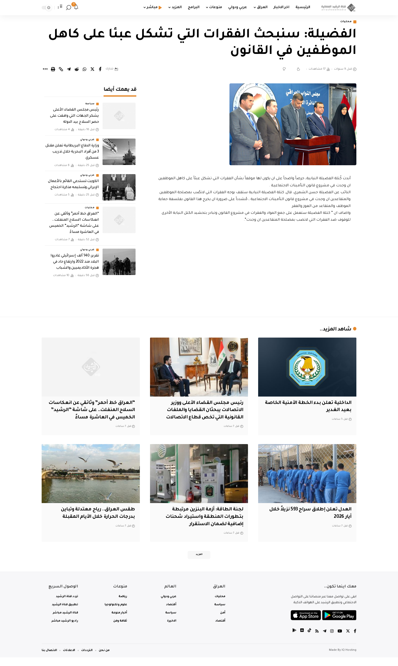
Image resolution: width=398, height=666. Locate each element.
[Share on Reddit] (76, 70)
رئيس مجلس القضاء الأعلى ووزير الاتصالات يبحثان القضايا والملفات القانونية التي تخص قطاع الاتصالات (203, 411)
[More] (45, 70)
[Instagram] (332, 640)
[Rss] (317, 640)
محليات (345, 22)
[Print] (53, 70)
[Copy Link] (60, 70)
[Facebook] (355, 640)
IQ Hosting (349, 659)
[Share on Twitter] (92, 70)
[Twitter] (348, 640)
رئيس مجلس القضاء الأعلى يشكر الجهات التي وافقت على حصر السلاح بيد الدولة (74, 113)
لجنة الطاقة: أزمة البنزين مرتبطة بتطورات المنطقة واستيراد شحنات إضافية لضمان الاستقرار (203, 524)
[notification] (76, 7)
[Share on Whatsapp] (84, 70)
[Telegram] (324, 640)
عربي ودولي (87, 136)
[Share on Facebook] (100, 70)
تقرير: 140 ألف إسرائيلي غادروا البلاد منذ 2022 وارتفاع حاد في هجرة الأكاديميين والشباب (75, 258)
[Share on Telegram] (68, 70)
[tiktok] (309, 640)
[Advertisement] (254, 268)
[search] (68, 7)
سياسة (90, 100)
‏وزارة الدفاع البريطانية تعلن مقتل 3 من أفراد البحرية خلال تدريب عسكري (72, 148)
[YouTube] (340, 640)
